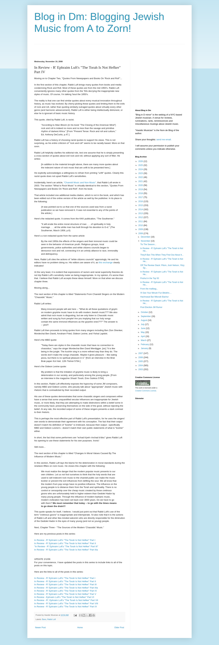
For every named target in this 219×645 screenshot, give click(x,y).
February (145, 344)
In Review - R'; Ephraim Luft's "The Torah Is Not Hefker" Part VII (66, 600)
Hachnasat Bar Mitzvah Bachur (154, 297)
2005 (141, 361)
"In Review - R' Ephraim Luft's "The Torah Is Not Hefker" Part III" (66, 546)
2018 (141, 193)
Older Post (119, 627)
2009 (141, 229)
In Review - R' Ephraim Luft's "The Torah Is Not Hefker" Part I (64, 540)
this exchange (106, 262)
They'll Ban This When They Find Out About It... (162, 255)
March (144, 340)
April (143, 336)
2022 (141, 177)
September (146, 316)
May (143, 332)
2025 (141, 165)
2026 (141, 161)
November (146, 241)
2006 (141, 357)
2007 (141, 353)
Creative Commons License (145, 391)
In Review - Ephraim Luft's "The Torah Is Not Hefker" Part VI (64, 597)
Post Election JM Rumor (151, 307)
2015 (141, 205)
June (143, 328)
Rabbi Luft (51, 619)
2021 (141, 181)
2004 (141, 365)
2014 (141, 209)
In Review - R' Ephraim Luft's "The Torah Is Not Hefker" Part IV (65, 591)
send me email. (163, 139)
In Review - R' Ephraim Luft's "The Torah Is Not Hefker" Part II (65, 543)
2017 (141, 197)
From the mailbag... (149, 289)
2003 (141, 369)
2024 (141, 169)
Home (80, 627)
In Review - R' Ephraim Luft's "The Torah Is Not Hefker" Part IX (65, 606)
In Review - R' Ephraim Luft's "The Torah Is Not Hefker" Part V (65, 594)
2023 (141, 173)
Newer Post (40, 627)
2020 (141, 185)
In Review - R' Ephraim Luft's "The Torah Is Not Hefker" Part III (65, 584)
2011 (141, 221)
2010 (141, 225)
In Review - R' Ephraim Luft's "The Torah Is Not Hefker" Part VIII (66, 603)
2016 (141, 201)
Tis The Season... (148, 244)
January (145, 348)
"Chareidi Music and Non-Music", (80, 182)
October (145, 312)
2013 (141, 213)
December (146, 237)
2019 (141, 189)
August (144, 320)
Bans (44, 619)
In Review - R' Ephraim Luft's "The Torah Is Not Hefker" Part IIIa (66, 549)
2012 (141, 217)
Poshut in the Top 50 (149, 278)
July (143, 324)
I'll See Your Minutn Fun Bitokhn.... (156, 293)
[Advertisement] (74, 49)
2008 (141, 233)
